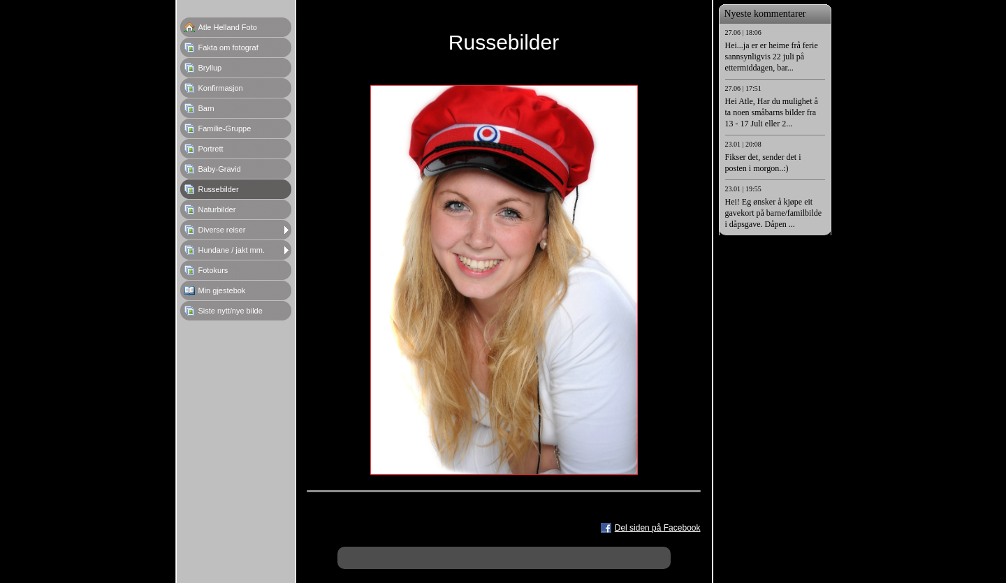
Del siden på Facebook (658, 528)
